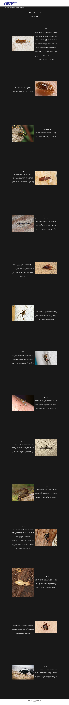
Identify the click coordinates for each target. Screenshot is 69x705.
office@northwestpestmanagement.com (34, 700)
